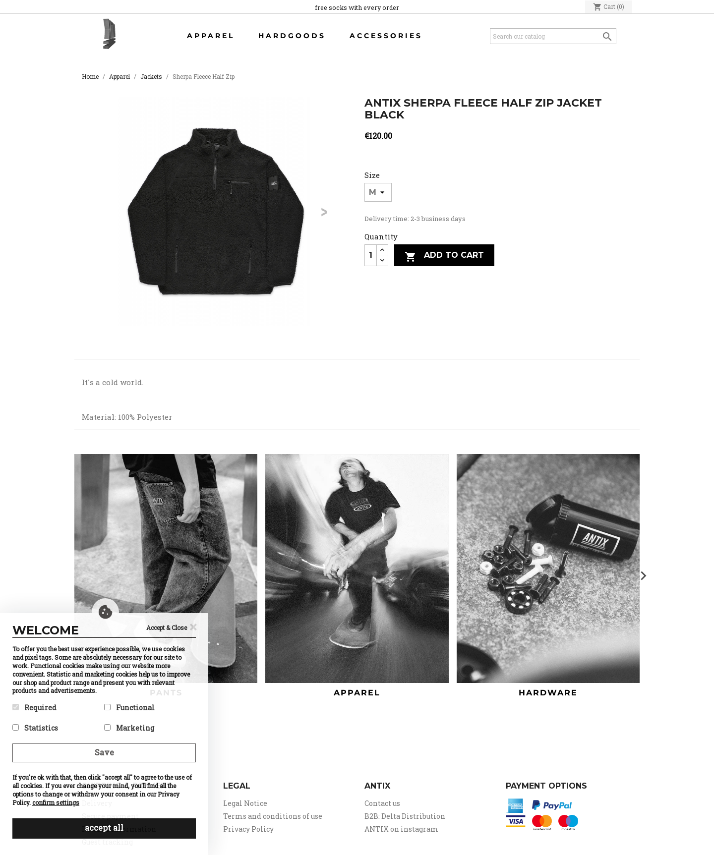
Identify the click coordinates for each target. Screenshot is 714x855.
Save (104, 752)
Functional (129, 707)
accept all (104, 827)
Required (34, 707)
